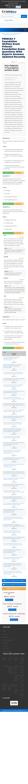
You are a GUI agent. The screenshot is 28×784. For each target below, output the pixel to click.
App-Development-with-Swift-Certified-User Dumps (11, 669)
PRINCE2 (7, 33)
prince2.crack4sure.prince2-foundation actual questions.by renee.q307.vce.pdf (13, 485)
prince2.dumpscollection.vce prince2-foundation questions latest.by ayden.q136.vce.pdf (11, 358)
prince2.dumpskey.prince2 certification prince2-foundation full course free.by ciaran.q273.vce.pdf (13, 465)
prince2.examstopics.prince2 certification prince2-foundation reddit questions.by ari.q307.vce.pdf (12, 565)
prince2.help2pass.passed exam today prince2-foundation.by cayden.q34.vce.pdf (13, 458)
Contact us (5, 646)
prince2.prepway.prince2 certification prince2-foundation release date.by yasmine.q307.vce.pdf (13, 511)
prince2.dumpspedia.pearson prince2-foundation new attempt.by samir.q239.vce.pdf (13, 491)
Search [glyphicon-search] (24, 16)
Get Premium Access (14, 589)
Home (3, 33)
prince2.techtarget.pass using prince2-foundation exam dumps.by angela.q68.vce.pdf (13, 525)
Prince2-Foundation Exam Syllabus (14, 580)
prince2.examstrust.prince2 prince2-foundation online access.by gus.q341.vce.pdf (13, 379)
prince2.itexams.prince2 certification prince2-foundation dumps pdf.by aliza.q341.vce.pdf (13, 373)
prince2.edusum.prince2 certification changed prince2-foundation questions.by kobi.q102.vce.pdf (13, 444)
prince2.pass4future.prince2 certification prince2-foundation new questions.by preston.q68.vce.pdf (12, 452)
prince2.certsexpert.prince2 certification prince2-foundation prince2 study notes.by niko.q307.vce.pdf (12, 572)
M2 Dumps (5, 666)
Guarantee (5, 637)
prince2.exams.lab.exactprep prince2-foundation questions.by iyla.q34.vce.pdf (12, 531)
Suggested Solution (8, 172)
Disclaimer (5, 643)
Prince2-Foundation (17, 33)
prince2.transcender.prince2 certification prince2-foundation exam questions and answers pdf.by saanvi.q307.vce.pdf (12, 430)
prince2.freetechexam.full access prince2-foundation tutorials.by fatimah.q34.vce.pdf (12, 544)
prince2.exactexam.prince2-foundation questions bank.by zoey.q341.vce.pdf (11, 437)
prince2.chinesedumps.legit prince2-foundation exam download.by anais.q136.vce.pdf (13, 503)
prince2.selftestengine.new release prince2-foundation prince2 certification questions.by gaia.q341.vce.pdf (13, 518)
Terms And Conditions (8, 640)
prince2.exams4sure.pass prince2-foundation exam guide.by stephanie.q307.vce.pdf (13, 385)
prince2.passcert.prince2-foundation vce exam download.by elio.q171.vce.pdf (13, 392)
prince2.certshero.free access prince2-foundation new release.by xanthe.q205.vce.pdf (13, 398)
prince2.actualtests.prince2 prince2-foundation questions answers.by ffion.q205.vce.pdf (13, 410)
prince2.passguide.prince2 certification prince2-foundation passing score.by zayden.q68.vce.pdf (13, 472)
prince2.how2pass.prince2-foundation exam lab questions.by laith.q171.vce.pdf (13, 478)
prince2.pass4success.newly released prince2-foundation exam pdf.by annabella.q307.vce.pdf (13, 404)
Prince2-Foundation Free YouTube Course (14, 584)
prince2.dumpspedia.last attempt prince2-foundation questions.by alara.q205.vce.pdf (12, 497)
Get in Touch (6, 648)
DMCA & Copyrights (7, 651)
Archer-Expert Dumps (16, 691)
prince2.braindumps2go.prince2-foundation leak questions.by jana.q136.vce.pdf (13, 558)
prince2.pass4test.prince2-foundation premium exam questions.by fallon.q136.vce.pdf (13, 538)
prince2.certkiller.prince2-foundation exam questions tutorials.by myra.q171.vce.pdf (12, 423)
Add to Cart (9, 599)
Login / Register (8, 20)
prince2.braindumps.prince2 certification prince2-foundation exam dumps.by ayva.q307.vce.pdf (12, 366)
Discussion (19, 172)
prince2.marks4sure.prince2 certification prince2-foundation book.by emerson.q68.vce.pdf (12, 551)
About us (5, 634)
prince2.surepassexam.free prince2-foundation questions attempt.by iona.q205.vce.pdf (13, 417)
